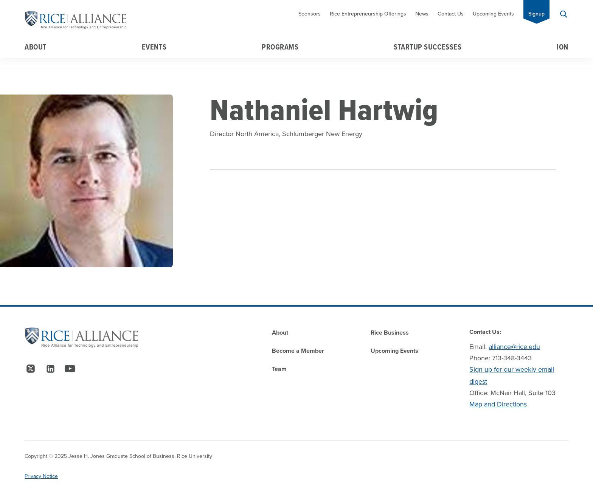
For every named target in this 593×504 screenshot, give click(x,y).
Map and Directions (498, 404)
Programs (280, 47)
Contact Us (451, 14)
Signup (536, 14)
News (421, 14)
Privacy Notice (41, 476)
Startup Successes (427, 47)
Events (154, 47)
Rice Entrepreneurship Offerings (368, 14)
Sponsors (309, 14)
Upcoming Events (493, 14)
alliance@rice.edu (514, 347)
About (36, 47)
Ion (562, 47)
